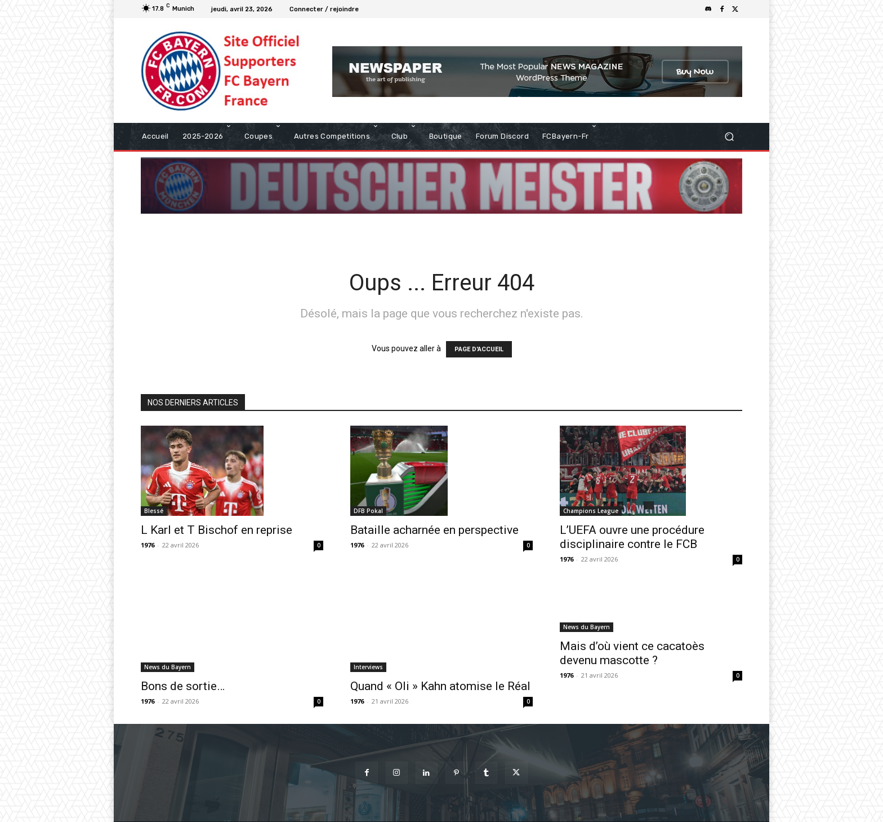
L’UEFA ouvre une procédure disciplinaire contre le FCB (632, 537)
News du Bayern (167, 640)
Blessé (153, 511)
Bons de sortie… (183, 659)
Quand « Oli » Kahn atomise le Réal (440, 644)
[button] (729, 136)
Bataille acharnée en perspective (434, 530)
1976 (147, 545)
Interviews (368, 625)
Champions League (590, 511)
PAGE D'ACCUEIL (478, 349)
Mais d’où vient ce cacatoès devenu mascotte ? (632, 653)
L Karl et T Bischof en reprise (216, 530)
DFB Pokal (368, 511)
